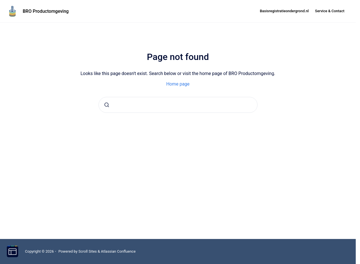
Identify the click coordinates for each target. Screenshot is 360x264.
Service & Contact (329, 11)
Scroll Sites (87, 251)
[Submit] (106, 104)
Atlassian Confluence (118, 251)
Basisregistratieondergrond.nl (284, 11)
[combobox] (178, 105)
